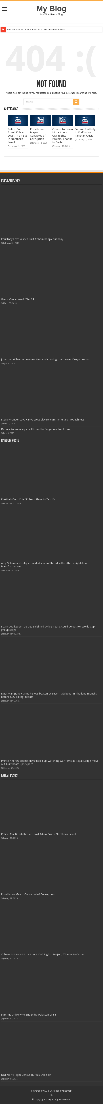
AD (45, 1090)
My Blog (52, 8)
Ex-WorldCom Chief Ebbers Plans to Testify (28, 499)
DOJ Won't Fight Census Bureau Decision (26, 1074)
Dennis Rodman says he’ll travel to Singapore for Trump (36, 429)
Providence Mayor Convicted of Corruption (37, 134)
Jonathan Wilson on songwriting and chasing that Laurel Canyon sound (45, 359)
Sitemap (67, 1090)
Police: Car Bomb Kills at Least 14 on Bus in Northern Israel (36, 29)
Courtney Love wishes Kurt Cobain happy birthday (32, 239)
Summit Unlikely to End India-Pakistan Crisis (85, 132)
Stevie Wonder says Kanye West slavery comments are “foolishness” (43, 419)
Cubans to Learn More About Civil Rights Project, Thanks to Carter (62, 136)
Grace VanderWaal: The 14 (17, 299)
